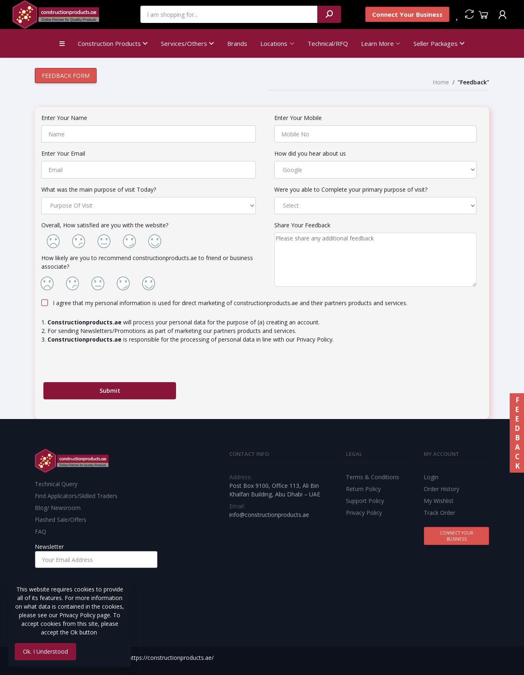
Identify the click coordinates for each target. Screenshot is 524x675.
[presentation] (105, 366)
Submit (109, 390)
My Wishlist (439, 501)
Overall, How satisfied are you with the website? (104, 225)
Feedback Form (66, 75)
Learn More (377, 43)
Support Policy (365, 501)
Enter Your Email (63, 153)
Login (431, 477)
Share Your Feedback (302, 225)
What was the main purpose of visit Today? (98, 189)
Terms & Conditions (372, 477)
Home (441, 82)
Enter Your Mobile (298, 118)
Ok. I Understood (45, 651)
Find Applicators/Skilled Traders (76, 496)
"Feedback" (473, 82)
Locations (273, 43)
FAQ (40, 531)
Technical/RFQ (327, 43)
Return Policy (363, 489)
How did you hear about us (310, 153)
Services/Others (187, 43)
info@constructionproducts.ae (269, 515)
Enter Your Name (64, 118)
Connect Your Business (407, 14)
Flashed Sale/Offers (60, 519)
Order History (441, 489)
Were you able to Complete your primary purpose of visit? (350, 189)
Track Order (439, 512)
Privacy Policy (364, 512)
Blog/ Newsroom (58, 508)
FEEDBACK (517, 433)
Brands (237, 43)
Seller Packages (439, 43)
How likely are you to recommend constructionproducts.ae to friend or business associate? (147, 262)
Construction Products (113, 43)
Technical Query (56, 484)
